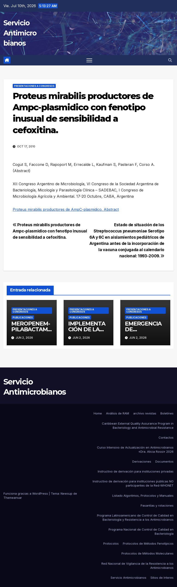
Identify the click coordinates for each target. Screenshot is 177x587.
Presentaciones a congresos (34, 86)
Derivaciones (141, 461)
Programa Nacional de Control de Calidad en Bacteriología (141, 531)
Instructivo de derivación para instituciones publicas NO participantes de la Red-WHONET (133, 483)
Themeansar (12, 497)
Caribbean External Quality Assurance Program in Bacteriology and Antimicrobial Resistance (138, 425)
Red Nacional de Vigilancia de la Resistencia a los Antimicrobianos (137, 565)
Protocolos (111, 543)
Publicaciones (23, 317)
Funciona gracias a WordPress (26, 493)
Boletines (167, 413)
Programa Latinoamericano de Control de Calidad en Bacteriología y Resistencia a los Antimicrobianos (135, 517)
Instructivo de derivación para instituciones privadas (136, 471)
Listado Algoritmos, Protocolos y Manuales (143, 495)
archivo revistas (144, 413)
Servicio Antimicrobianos (20, 33)
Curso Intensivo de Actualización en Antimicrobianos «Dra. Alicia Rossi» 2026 (135, 449)
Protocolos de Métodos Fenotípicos (148, 543)
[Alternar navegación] (89, 60)
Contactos (166, 437)
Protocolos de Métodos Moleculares (147, 553)
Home (98, 413)
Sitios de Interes (162, 577)
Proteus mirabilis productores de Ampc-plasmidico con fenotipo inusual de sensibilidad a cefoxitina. (50, 231)
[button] (170, 60)
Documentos (164, 461)
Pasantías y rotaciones (157, 505)
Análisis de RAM (117, 413)
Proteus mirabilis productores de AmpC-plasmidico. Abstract (66, 209)
